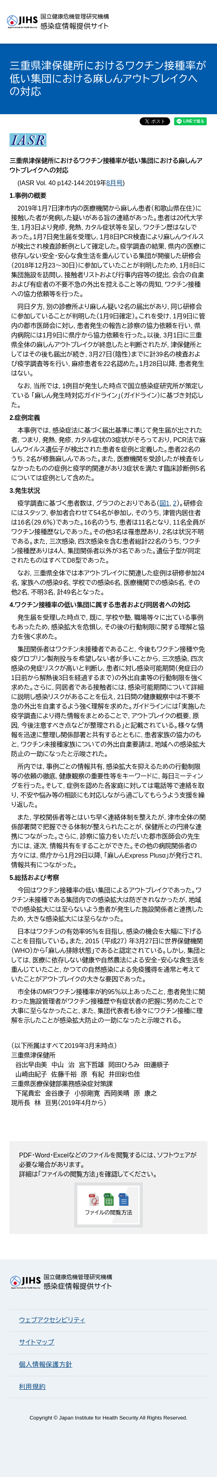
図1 (164, 503)
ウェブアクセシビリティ (52, 1320)
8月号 (114, 183)
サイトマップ (36, 1342)
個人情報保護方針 (45, 1364)
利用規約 (32, 1386)
